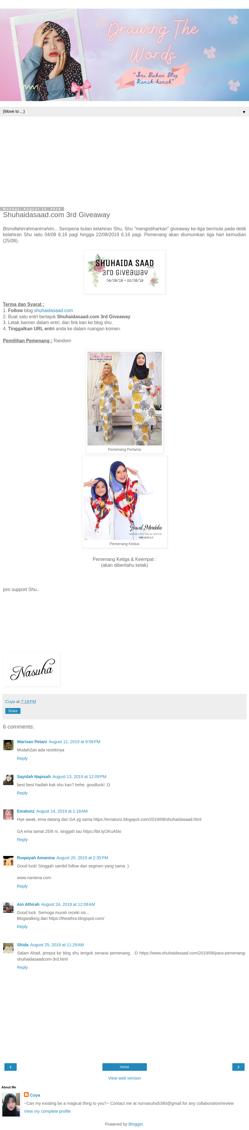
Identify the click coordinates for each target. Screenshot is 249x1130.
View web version (124, 1078)
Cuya (35, 1095)
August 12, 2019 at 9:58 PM (74, 741)
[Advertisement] (124, 160)
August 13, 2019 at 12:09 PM (79, 776)
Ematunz (26, 811)
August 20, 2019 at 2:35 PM (82, 857)
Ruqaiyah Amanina (36, 857)
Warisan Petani (32, 741)
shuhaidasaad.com (53, 310)
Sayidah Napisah (34, 776)
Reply (22, 758)
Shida (22, 944)
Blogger (135, 1124)
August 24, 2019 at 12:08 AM (68, 904)
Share (13, 711)
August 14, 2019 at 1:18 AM (62, 811)
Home (124, 1067)
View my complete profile (47, 1111)
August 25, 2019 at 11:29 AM (57, 944)
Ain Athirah (28, 904)
